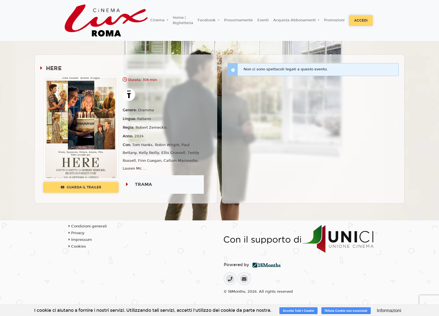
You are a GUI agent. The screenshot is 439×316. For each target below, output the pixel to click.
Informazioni (389, 310)
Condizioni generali (88, 226)
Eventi (263, 20)
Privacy (76, 233)
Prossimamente (238, 20)
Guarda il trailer (81, 187)
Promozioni (334, 20)
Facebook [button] (207, 20)
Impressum (80, 239)
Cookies (77, 246)
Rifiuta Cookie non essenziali (346, 310)
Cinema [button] (158, 20)
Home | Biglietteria (183, 20)
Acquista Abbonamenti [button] (295, 20)
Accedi (361, 20)
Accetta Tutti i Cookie (298, 310)
